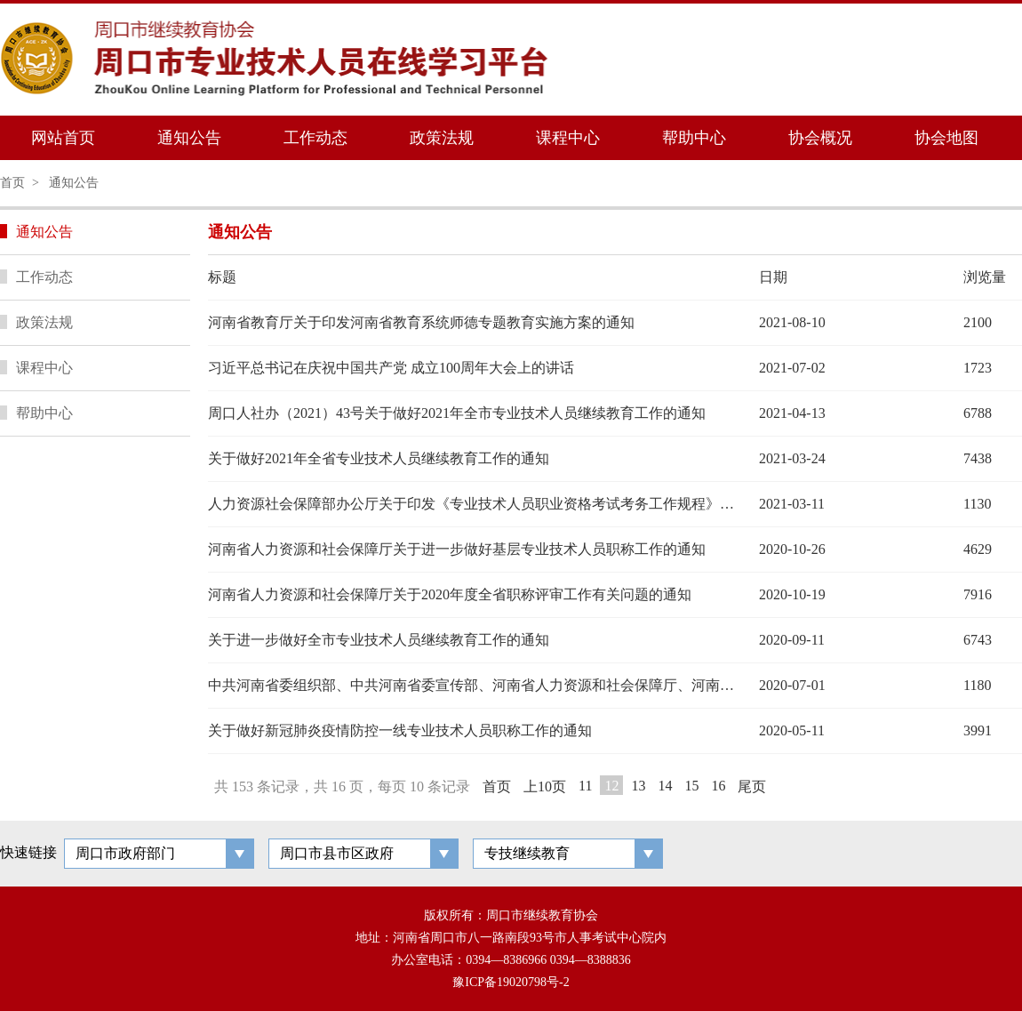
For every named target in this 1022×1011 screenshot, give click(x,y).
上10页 (544, 786)
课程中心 (568, 138)
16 (718, 785)
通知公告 (189, 138)
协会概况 (820, 138)
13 (638, 785)
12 (611, 785)
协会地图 (946, 138)
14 (665, 785)
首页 (12, 182)
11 (585, 785)
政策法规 (442, 138)
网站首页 (63, 138)
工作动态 (315, 138)
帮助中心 (694, 138)
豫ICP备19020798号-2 (510, 982)
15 (691, 785)
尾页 (752, 786)
